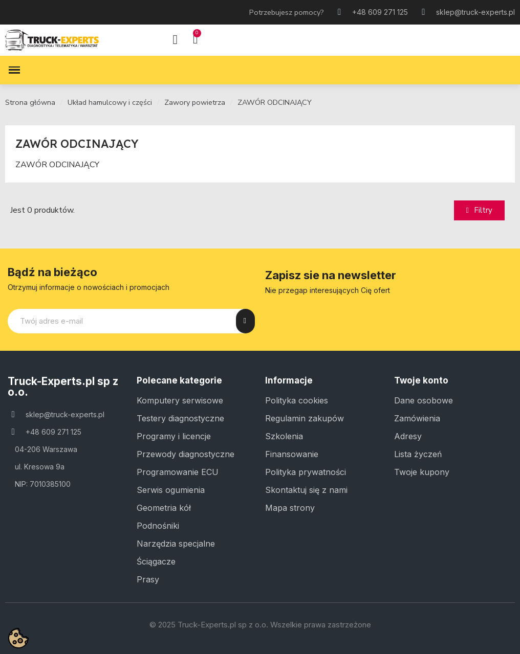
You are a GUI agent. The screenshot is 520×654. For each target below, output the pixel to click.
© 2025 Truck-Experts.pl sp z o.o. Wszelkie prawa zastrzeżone (260, 624)
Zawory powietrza (194, 102)
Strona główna (30, 102)
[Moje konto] (175, 40)
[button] (479, 210)
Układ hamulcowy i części (110, 102)
